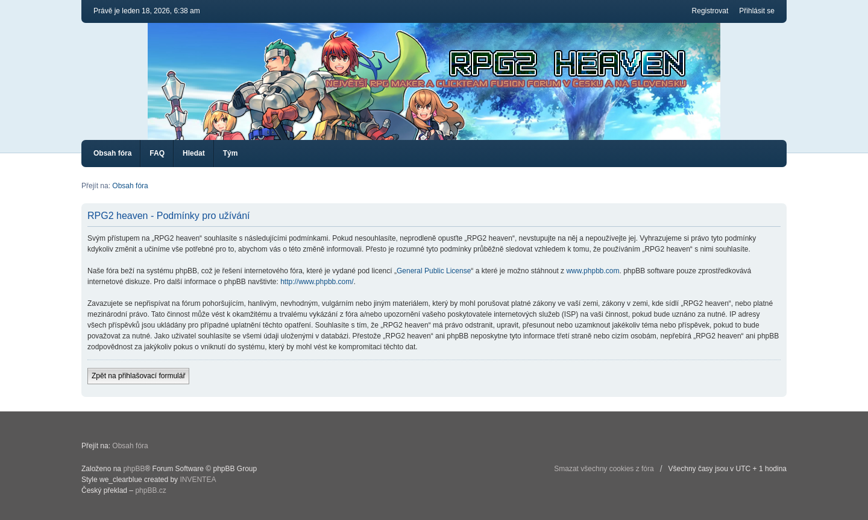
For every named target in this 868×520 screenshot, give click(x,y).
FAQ (157, 153)
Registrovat (710, 11)
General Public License (434, 271)
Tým (230, 153)
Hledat (194, 153)
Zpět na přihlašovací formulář (138, 376)
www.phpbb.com (592, 271)
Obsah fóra (112, 153)
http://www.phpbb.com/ (316, 281)
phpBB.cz (150, 490)
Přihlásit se (757, 11)
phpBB (134, 469)
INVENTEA (198, 479)
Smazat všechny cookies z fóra (603, 469)
